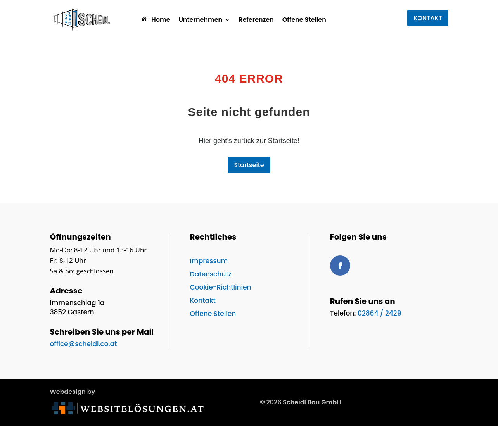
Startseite (249, 164)
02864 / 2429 (379, 313)
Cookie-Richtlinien (220, 287)
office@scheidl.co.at (83, 343)
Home (155, 19)
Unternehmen (201, 19)
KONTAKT (427, 18)
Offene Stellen (304, 19)
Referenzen (256, 19)
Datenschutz (211, 274)
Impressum (209, 261)
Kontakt (203, 300)
